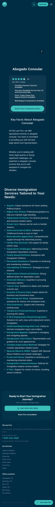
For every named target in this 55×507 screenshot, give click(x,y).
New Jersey (6, 490)
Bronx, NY (5, 484)
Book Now (42, 4)
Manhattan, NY (7, 481)
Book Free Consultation (27, 415)
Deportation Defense (9, 453)
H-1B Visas (6, 465)
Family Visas (6, 459)
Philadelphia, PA (7, 478)
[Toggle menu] (51, 4)
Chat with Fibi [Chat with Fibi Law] (43, 502)
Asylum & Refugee (8, 450)
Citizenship (5, 456)
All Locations (6, 493)
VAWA (4, 468)
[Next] (41, 51)
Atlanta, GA (6, 487)
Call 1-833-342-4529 (27, 408)
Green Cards (6, 462)
